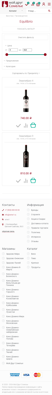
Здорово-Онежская (15, 258)
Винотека (9, 16)
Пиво (33, 258)
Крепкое (35, 263)
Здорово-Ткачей (13, 263)
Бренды (34, 210)
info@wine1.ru (10, 215)
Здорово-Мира (13, 254)
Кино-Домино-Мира (15, 316)
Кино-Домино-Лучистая (12, 311)
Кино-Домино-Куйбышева (12, 304)
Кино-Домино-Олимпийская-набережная (12, 329)
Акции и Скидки (38, 219)
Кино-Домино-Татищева (12, 344)
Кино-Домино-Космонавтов (12, 297)
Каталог (13, 11)
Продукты (35, 267)
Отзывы (35, 241)
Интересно (36, 237)
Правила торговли (39, 228)
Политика (35, 232)
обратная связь (8, 231)
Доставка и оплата (39, 223)
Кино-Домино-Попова (12, 337)
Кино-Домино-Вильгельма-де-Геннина (13, 283)
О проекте (35, 214)
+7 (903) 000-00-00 (12, 210)
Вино (33, 254)
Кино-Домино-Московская (12, 322)
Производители (21, 16)
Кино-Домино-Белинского (12, 275)
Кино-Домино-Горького (12, 291)
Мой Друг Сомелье (14, 363)
